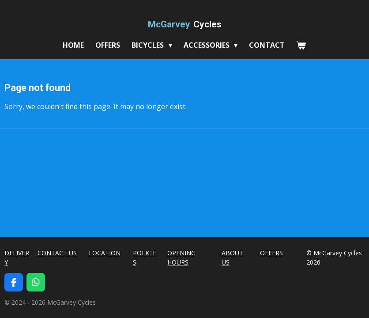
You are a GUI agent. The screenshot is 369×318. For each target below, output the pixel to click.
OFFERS (271, 253)
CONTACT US (57, 253)
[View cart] (301, 45)
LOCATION (104, 253)
